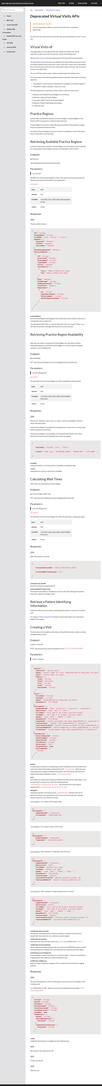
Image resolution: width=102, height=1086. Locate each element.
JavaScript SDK (10, 25)
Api (31, 10)
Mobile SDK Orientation (8, 30)
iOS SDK (7, 43)
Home (6, 16)
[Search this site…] (12, 10)
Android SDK (9, 47)
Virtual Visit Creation (53, 10)
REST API (7, 20)
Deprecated (39, 10)
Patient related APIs (46, 616)
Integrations (8, 52)
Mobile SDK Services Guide (12, 37)
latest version (40, 58)
